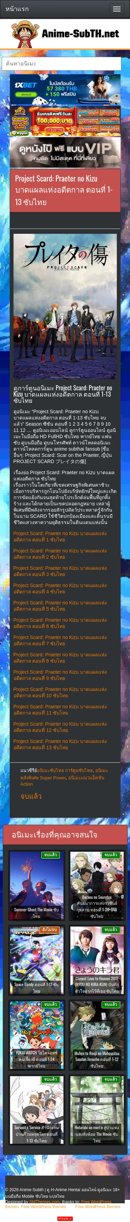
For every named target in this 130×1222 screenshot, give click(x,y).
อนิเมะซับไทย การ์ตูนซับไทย (65, 770)
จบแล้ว (31, 796)
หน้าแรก (17, 9)
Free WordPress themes (43, 1206)
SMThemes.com (44, 1201)
